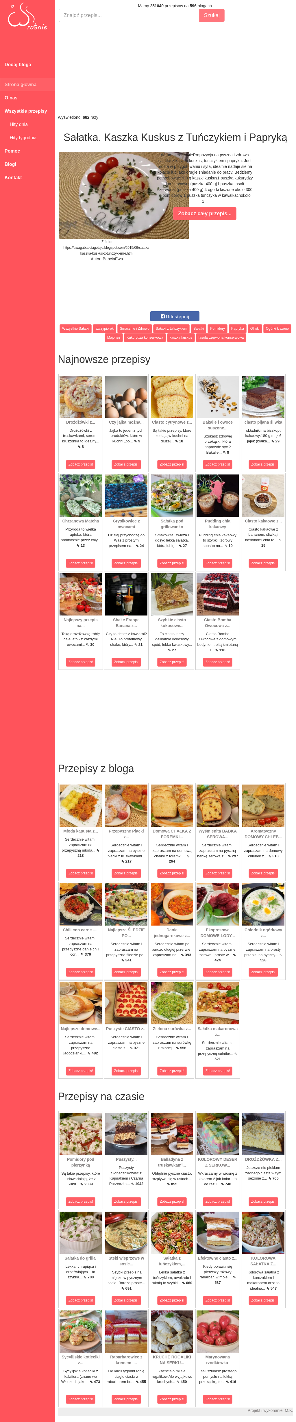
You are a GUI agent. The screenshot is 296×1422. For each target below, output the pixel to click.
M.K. (289, 1410)
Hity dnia (16, 124)
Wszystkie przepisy (26, 111)
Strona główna (20, 84)
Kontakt (13, 177)
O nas (11, 97)
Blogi (10, 164)
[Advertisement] (175, 68)
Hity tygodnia (20, 137)
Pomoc (12, 151)
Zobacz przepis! (81, 464)
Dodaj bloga (18, 64)
